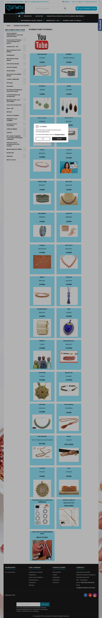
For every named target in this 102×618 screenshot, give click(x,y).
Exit (43, 139)
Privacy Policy (60, 134)
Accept (59, 139)
